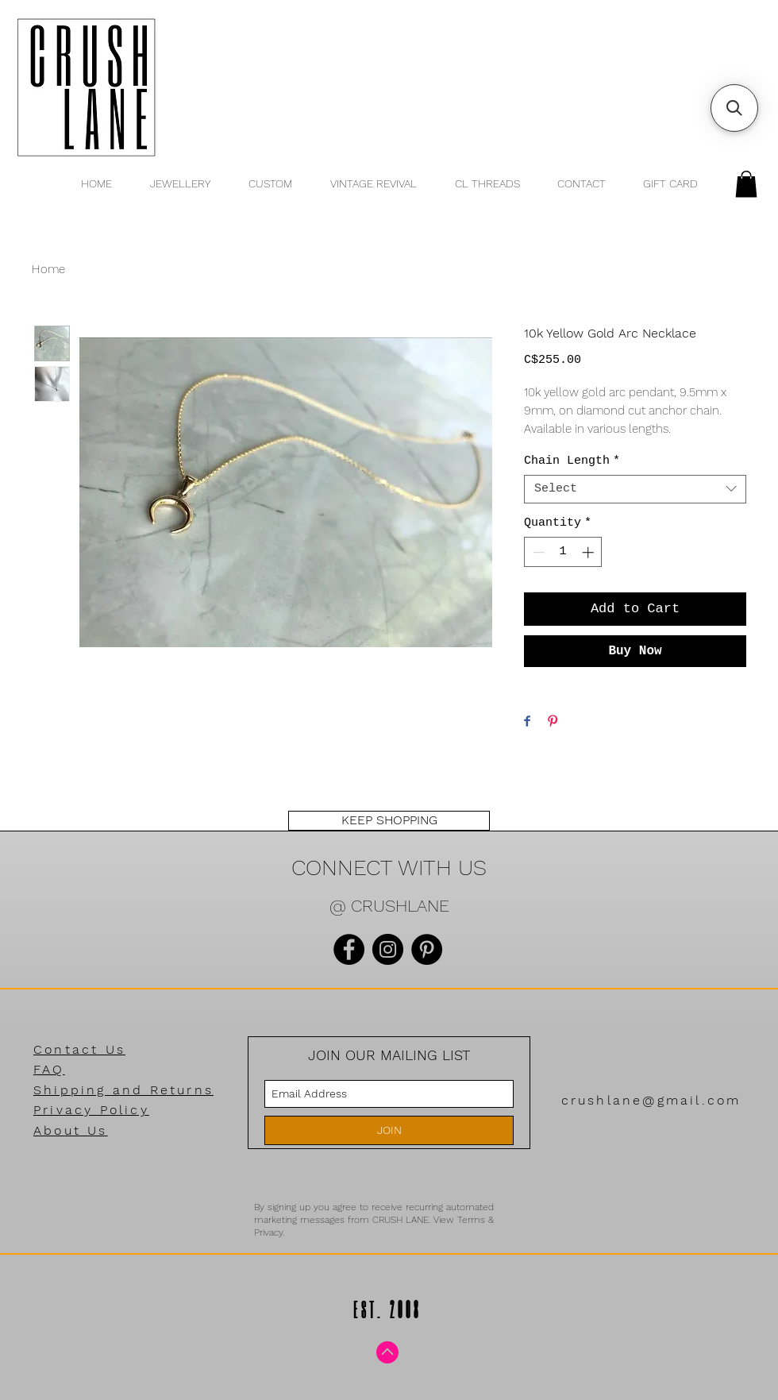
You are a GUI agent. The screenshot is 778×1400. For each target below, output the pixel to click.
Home (48, 269)
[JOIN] (389, 1130)
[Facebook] (348, 949)
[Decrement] (537, 552)
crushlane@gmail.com (651, 1100)
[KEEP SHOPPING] (389, 821)
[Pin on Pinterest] (552, 722)
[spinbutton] (563, 552)
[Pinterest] (426, 949)
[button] (746, 184)
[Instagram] (387, 949)
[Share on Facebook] (527, 722)
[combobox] (635, 489)
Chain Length (572, 461)
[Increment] (589, 552)
